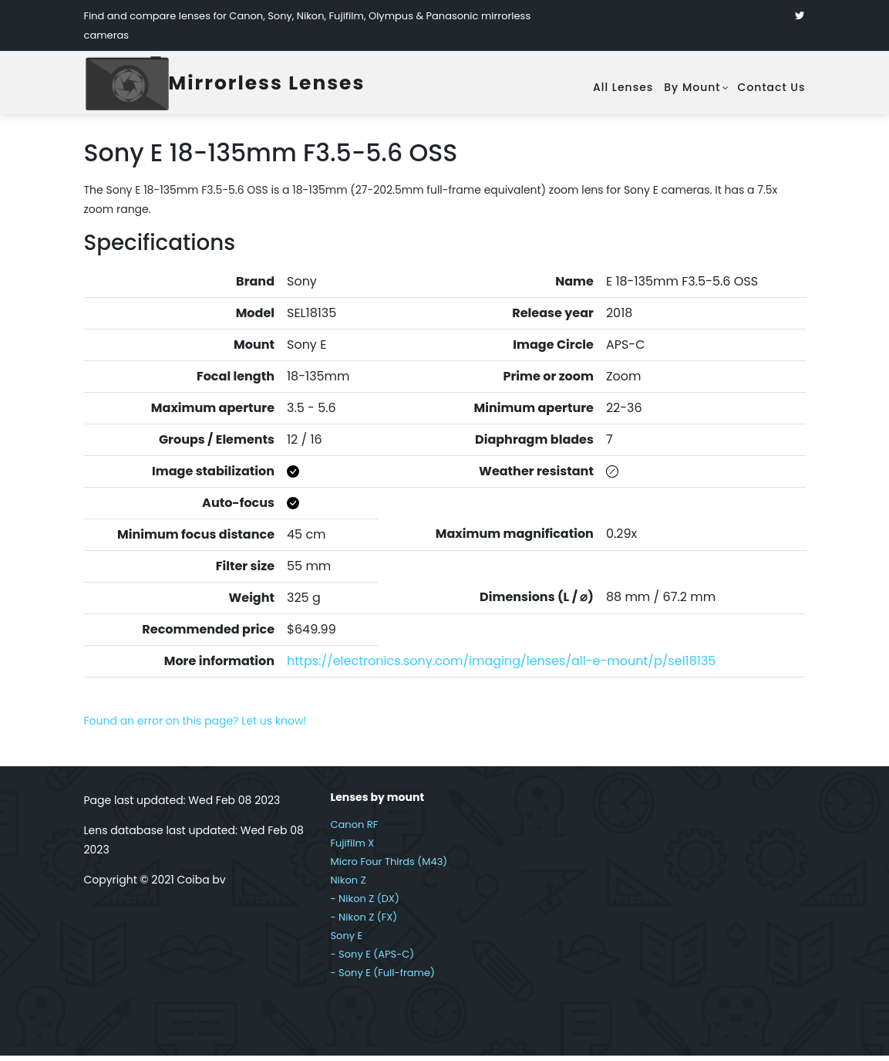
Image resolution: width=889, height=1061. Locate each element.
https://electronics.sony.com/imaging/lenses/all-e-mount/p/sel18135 (501, 666)
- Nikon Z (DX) (364, 904)
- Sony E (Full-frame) (382, 978)
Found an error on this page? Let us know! (195, 726)
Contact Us (772, 88)
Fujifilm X (352, 848)
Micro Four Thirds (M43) (388, 867)
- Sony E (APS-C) (372, 959)
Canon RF (354, 830)
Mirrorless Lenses (288, 86)
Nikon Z (347, 885)
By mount (692, 88)
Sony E (346, 941)
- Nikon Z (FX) (363, 922)
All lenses (623, 88)
